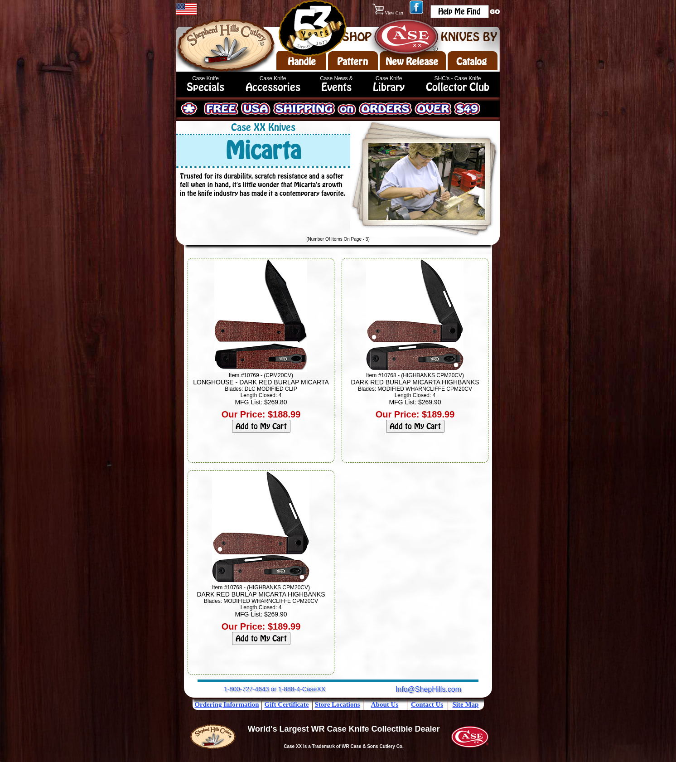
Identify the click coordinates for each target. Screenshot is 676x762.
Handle (302, 61)
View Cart (388, 12)
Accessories (273, 87)
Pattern (352, 61)
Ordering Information (226, 704)
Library (389, 87)
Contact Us (427, 704)
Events (336, 87)
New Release (412, 61)
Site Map (466, 704)
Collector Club (457, 87)
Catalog (471, 61)
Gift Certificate (287, 704)
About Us (384, 704)
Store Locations (337, 704)
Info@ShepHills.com (428, 689)
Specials (205, 87)
